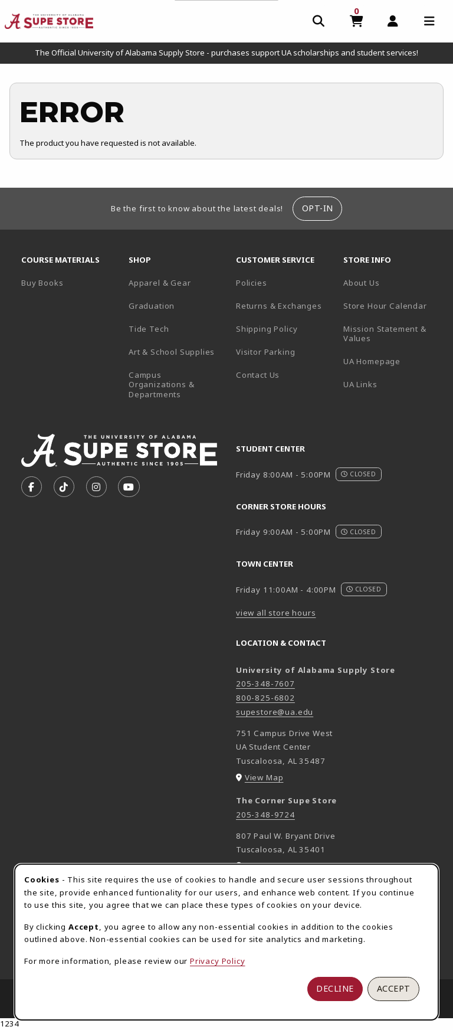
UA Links (360, 384)
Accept (394, 988)
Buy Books (42, 282)
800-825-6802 (265, 697)
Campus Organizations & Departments (177, 385)
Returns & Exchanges (279, 305)
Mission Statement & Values (384, 333)
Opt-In (317, 208)
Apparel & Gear (160, 282)
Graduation (152, 305)
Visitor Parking (265, 351)
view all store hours (276, 612)
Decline (335, 988)
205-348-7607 (265, 683)
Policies (251, 282)
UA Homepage (392, 361)
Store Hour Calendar (392, 305)
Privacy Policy (217, 961)
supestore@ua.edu (274, 712)
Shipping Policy (266, 328)
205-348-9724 (265, 814)
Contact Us (258, 375)
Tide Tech (149, 328)
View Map (264, 777)
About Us (361, 282)
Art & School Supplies (172, 351)
